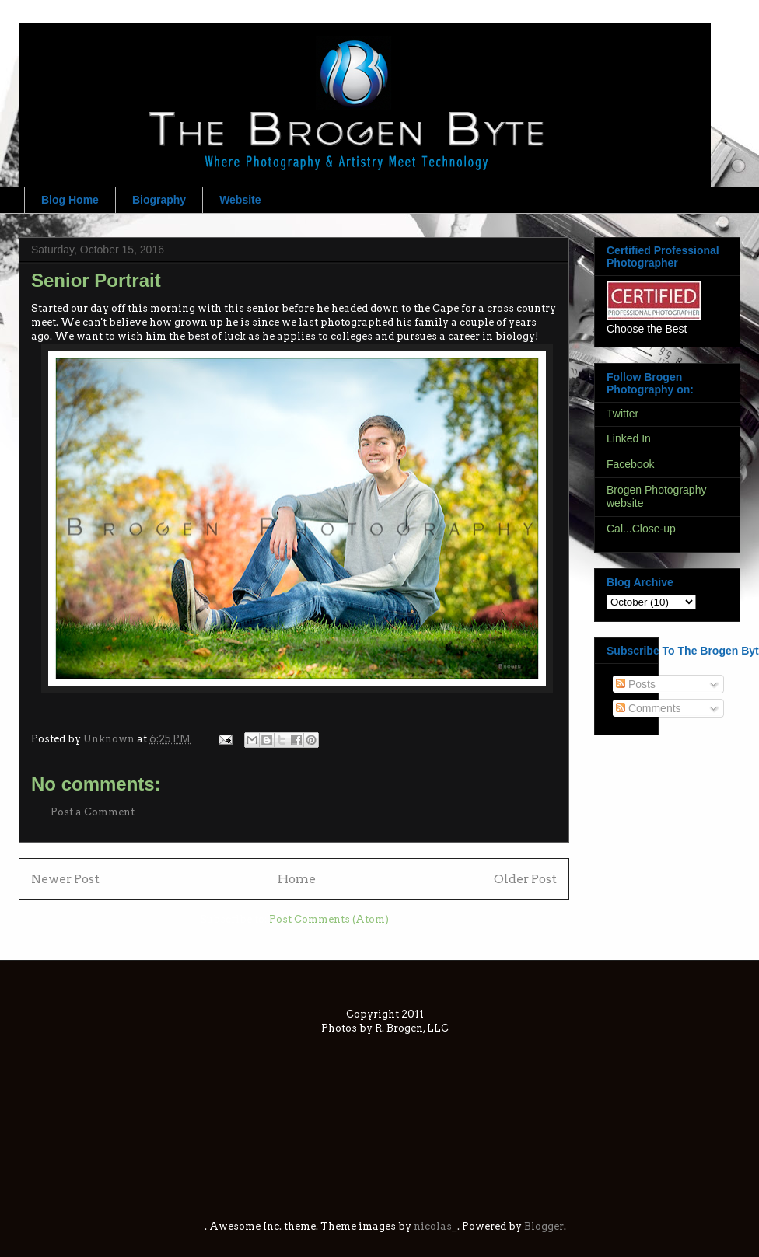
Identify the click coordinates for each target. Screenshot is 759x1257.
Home (297, 878)
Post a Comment (93, 812)
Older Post (525, 878)
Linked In (629, 438)
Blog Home (70, 200)
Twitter (622, 413)
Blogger (544, 1226)
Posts (636, 684)
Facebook (630, 464)
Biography (159, 200)
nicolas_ (435, 1226)
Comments (648, 708)
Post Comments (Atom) (329, 919)
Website (240, 200)
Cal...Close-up (641, 528)
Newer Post (65, 878)
